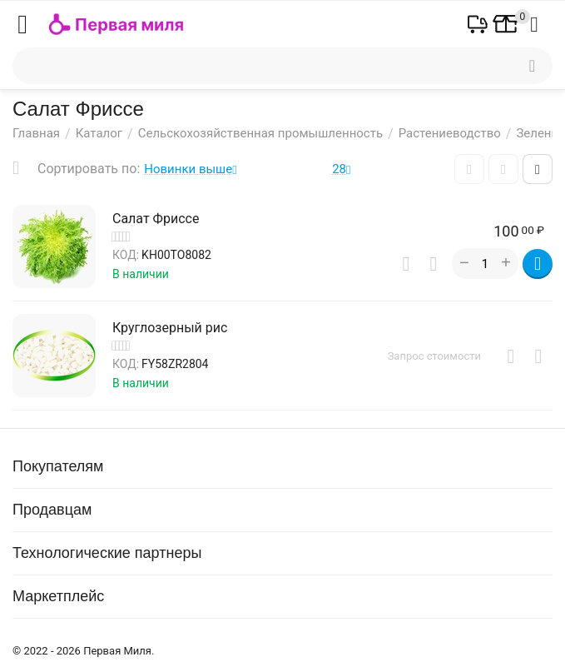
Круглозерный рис (169, 328)
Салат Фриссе (155, 218)
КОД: (125, 254)
